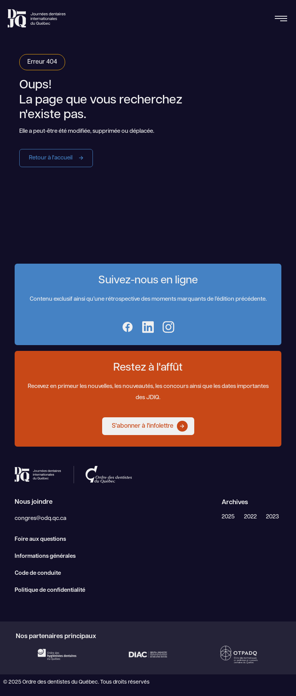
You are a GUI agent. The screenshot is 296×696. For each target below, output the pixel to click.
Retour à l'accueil (57, 157)
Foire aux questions (40, 539)
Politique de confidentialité (50, 590)
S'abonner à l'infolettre (150, 426)
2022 (250, 517)
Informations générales (45, 556)
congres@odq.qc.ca (40, 519)
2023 (272, 517)
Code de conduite (38, 573)
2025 (228, 517)
